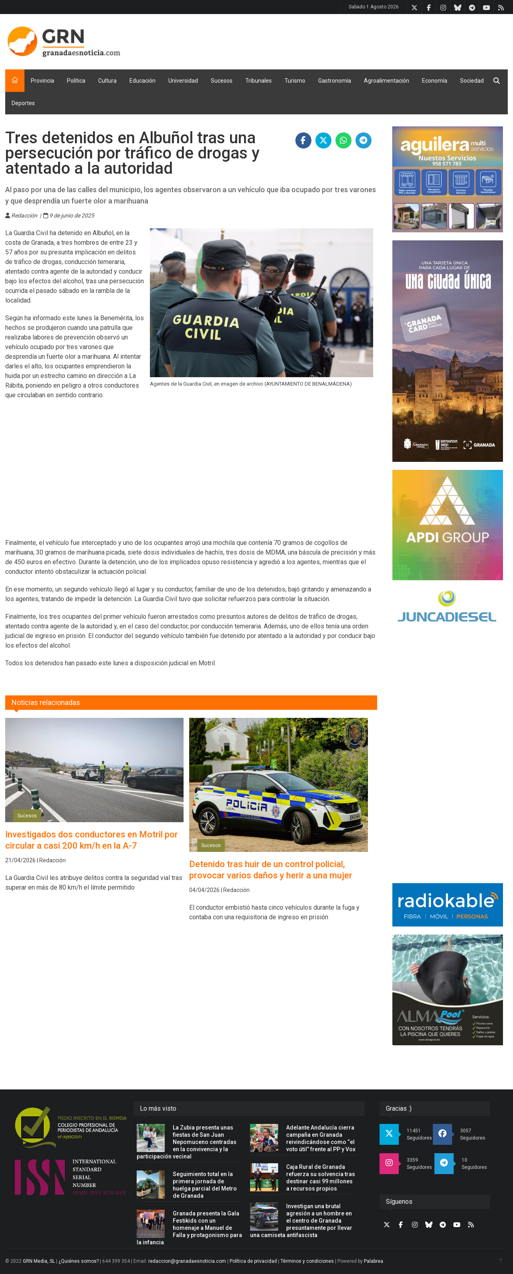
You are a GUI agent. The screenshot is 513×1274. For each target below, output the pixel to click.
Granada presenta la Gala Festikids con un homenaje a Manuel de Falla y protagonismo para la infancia (189, 1228)
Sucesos (221, 80)
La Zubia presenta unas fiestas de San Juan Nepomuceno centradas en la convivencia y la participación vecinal (186, 1142)
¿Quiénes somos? (79, 1261)
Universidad (183, 80)
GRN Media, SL (39, 1261)
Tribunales (258, 80)
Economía (434, 80)
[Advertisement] (362, 40)
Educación (142, 80)
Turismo (295, 80)
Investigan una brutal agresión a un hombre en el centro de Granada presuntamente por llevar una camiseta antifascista (301, 1220)
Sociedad (472, 80)
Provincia (42, 80)
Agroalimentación (386, 80)
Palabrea (373, 1261)
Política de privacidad (253, 1261)
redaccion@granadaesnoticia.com (187, 1261)
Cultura (107, 80)
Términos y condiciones (307, 1261)
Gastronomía (334, 80)
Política (76, 80)
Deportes (23, 103)
